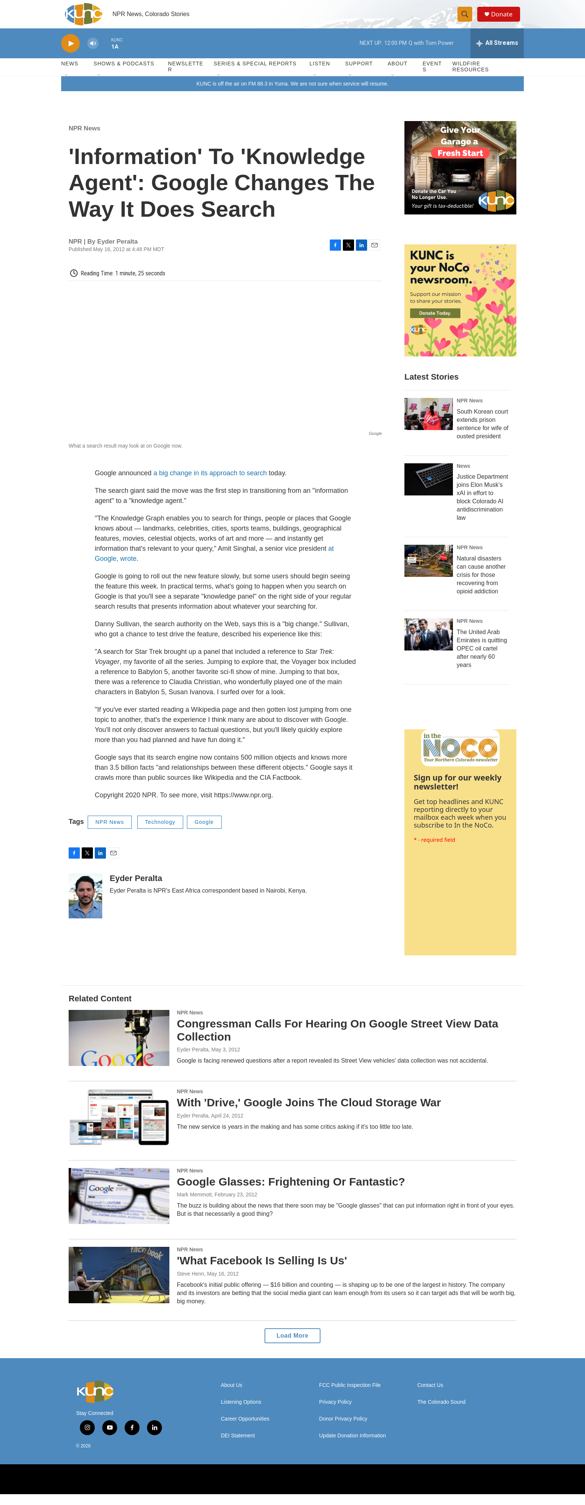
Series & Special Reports (254, 75)
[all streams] (497, 54)
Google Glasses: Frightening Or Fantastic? (291, 1192)
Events (432, 78)
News (463, 477)
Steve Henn (190, 1285)
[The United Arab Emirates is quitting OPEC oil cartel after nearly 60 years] (428, 646)
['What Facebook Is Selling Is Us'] (119, 1286)
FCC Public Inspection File (350, 1396)
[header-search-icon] (467, 19)
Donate (504, 20)
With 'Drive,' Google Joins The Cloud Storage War (309, 1113)
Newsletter (185, 78)
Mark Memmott (194, 1206)
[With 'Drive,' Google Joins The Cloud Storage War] (119, 1128)
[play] (70, 54)
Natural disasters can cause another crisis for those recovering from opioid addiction (481, 586)
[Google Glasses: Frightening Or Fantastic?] (119, 1207)
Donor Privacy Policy (343, 1430)
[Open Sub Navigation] (67, 87)
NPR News (84, 139)
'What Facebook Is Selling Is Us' (262, 1272)
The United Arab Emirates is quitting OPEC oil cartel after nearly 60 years (482, 659)
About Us (232, 1396)
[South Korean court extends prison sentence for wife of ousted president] (428, 425)
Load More (292, 1346)
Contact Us (430, 1396)
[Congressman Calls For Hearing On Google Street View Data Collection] (119, 1049)
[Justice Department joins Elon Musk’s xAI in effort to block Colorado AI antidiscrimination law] (428, 490)
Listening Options (241, 1413)
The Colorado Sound (441, 1413)
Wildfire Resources (471, 78)
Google (204, 833)
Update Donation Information (352, 1446)
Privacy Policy (335, 1413)
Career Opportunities (245, 1430)
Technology (160, 833)
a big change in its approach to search (210, 484)
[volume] (93, 54)
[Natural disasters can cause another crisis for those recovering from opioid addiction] (428, 572)
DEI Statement (238, 1446)
